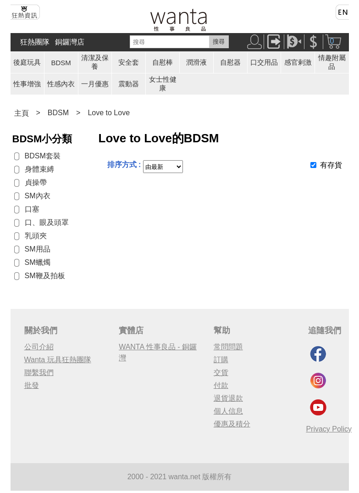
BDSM (61, 63)
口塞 (32, 209)
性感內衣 (61, 84)
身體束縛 (39, 169)
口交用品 (264, 62)
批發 (31, 385)
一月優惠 (95, 84)
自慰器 (230, 62)
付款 (221, 385)
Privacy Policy (329, 429)
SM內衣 (37, 196)
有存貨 (331, 165)
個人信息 (228, 411)
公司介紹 (39, 347)
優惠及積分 (232, 424)
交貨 (221, 372)
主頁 (21, 113)
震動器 (128, 84)
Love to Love (109, 113)
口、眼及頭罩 (47, 222)
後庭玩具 (27, 62)
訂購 (221, 360)
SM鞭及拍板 (45, 276)
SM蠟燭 (37, 262)
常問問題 (228, 347)
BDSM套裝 (43, 156)
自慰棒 (162, 62)
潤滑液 (196, 62)
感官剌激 (298, 62)
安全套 (128, 62)
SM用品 (37, 249)
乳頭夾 (36, 236)
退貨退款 (228, 398)
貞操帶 (36, 182)
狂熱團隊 (35, 42)
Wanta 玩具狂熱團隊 (57, 360)
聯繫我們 (39, 372)
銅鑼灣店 (69, 42)
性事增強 (27, 84)
